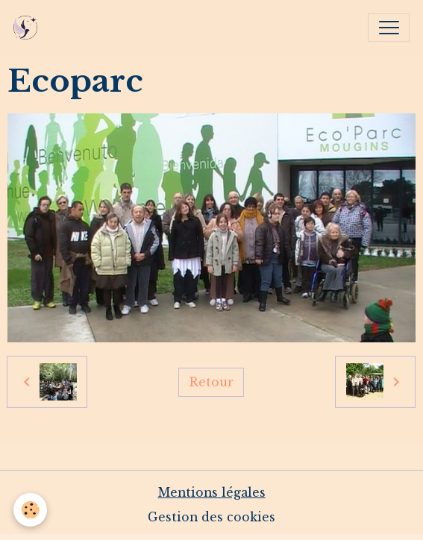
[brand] (28, 28)
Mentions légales (212, 493)
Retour (211, 382)
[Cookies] (30, 510)
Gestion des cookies (211, 517)
